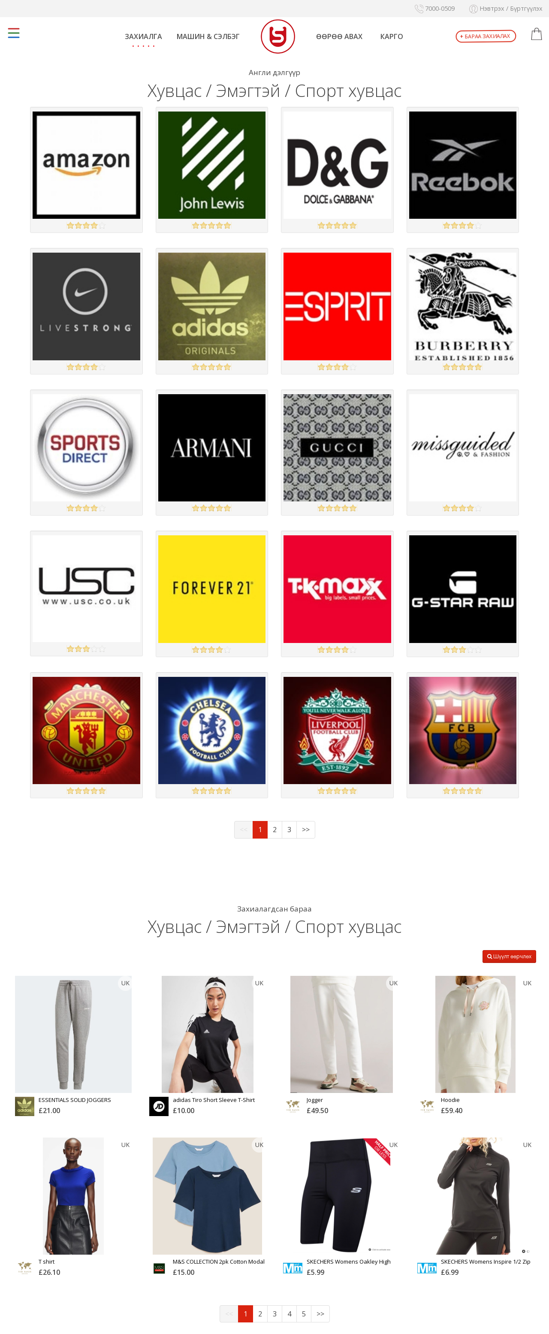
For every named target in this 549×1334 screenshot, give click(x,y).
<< (243, 829)
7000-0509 (435, 8)
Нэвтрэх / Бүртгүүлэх (506, 8)
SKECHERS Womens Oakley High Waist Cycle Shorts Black (349, 1264)
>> (306, 829)
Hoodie (450, 1100)
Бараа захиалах (484, 36)
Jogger (315, 1100)
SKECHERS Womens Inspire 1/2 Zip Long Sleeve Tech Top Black (486, 1264)
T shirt (46, 1261)
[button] (537, 34)
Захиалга (143, 36)
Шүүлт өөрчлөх (509, 956)
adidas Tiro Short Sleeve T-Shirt (214, 1100)
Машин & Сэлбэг (208, 36)
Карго (392, 36)
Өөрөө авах (339, 36)
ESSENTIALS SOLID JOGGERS (75, 1100)
